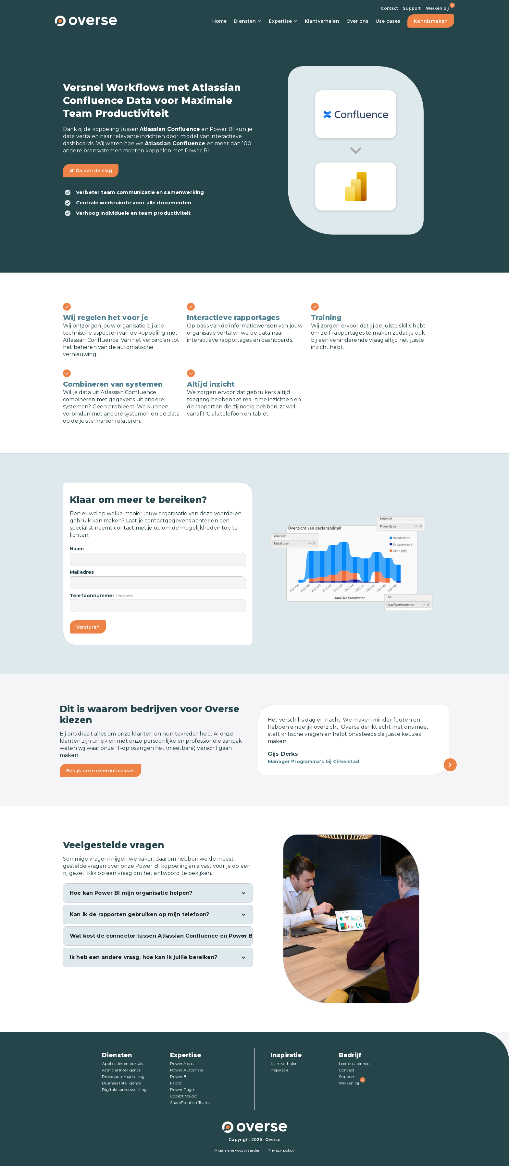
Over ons (357, 21)
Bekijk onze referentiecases (100, 771)
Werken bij (437, 8)
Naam (77, 549)
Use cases (388, 21)
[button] (158, 893)
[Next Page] (450, 764)
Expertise (283, 21)
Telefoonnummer (92, 595)
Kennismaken (431, 21)
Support (412, 8)
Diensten (248, 21)
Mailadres (82, 572)
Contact (389, 8)
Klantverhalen (322, 21)
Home (219, 21)
